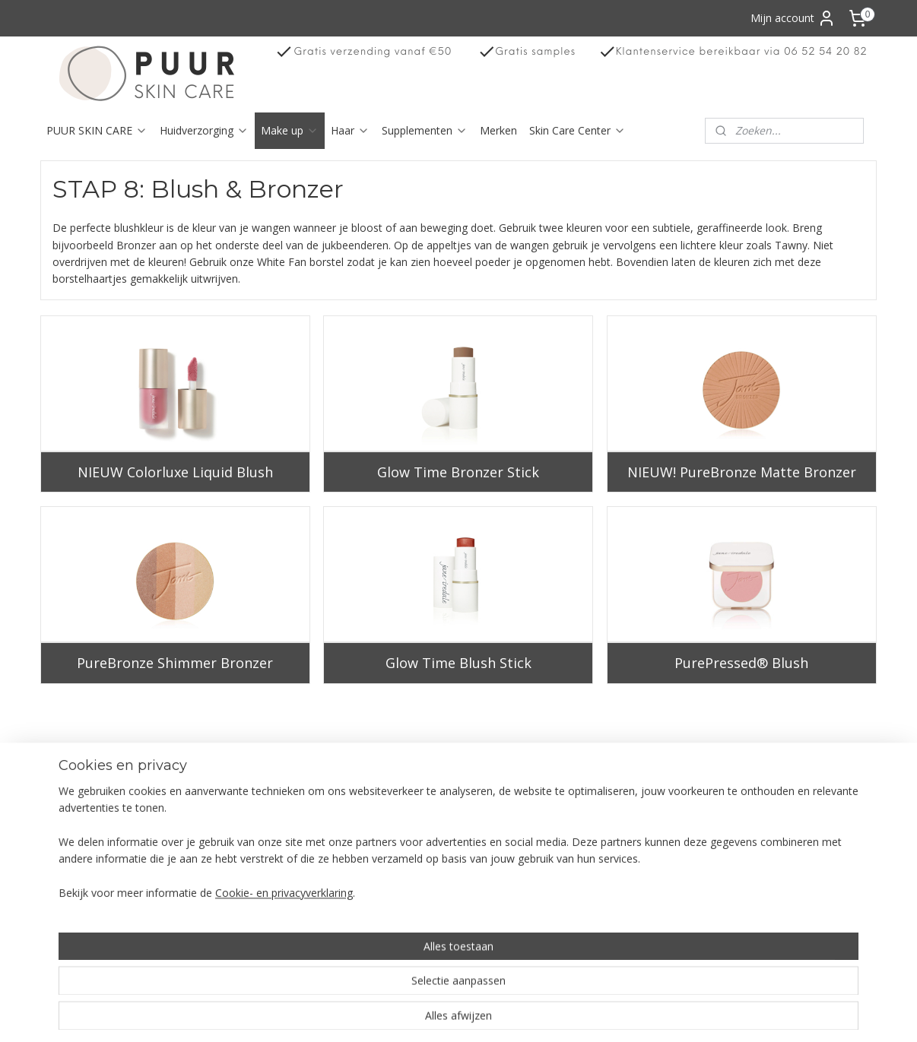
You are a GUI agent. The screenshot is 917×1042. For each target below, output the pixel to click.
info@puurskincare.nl (615, 918)
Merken (498, 130)
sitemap (512, 1014)
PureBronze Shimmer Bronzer (175, 663)
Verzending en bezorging (107, 799)
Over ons (69, 781)
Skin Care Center (577, 130)
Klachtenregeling (88, 867)
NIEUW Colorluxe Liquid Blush (175, 472)
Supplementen (425, 130)
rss (544, 1014)
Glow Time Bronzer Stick (458, 472)
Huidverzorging (204, 130)
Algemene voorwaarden (106, 832)
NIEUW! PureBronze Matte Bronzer (741, 472)
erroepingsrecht (93, 816)
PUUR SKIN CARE (97, 130)
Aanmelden (756, 834)
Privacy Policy (80, 850)
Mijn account (793, 18)
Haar (350, 130)
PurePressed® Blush (742, 663)
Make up (290, 130)
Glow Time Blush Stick (458, 663)
